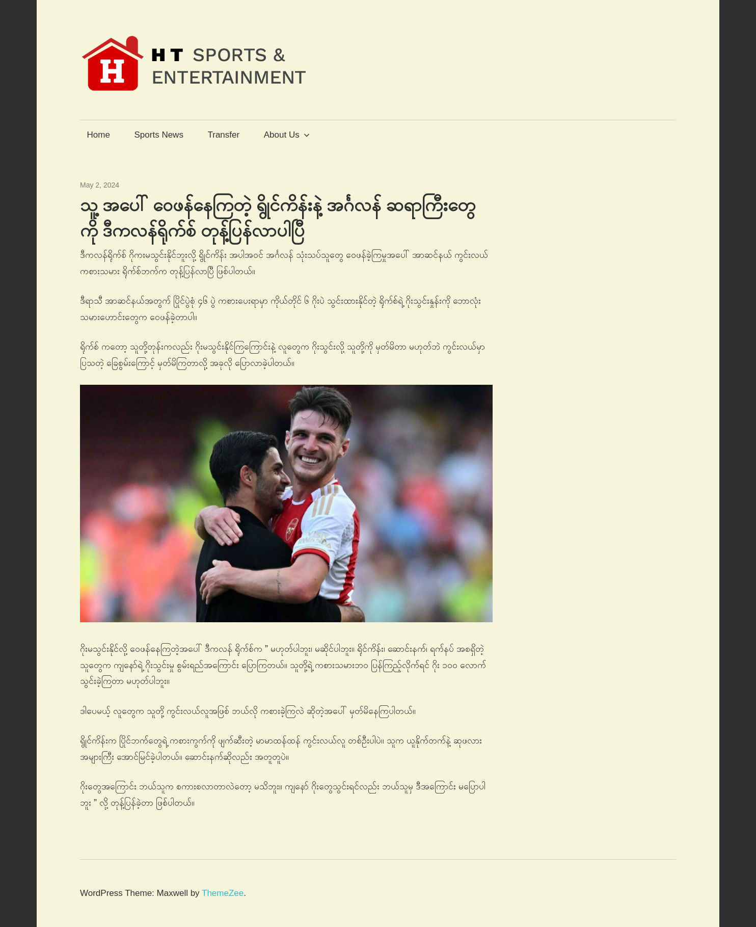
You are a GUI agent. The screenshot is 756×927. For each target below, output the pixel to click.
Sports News (158, 135)
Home (98, 135)
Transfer (223, 135)
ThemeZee (223, 893)
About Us (287, 135)
